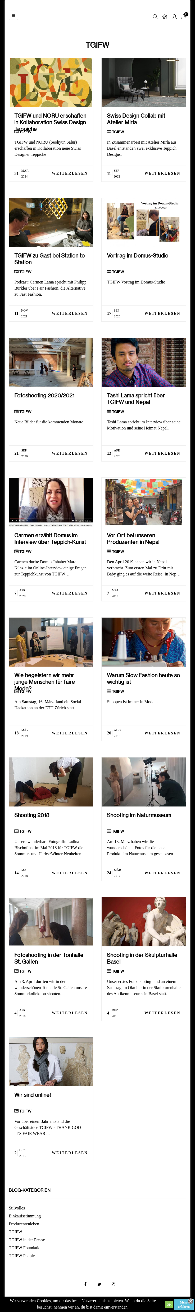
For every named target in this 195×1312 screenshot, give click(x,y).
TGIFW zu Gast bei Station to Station (49, 258)
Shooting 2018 (31, 815)
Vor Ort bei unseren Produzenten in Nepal (133, 538)
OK (169, 1304)
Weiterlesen (70, 173)
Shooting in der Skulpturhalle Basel (142, 958)
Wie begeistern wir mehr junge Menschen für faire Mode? (44, 678)
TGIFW (25, 132)
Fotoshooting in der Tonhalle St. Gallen (48, 958)
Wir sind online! (32, 1095)
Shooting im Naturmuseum (139, 815)
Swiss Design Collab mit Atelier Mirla (136, 119)
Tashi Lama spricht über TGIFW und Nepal (136, 398)
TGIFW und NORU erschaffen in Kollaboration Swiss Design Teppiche (50, 119)
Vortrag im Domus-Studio (137, 255)
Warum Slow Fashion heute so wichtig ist (143, 678)
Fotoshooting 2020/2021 (44, 395)
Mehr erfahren (183, 1305)
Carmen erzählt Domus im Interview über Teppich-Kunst (50, 538)
